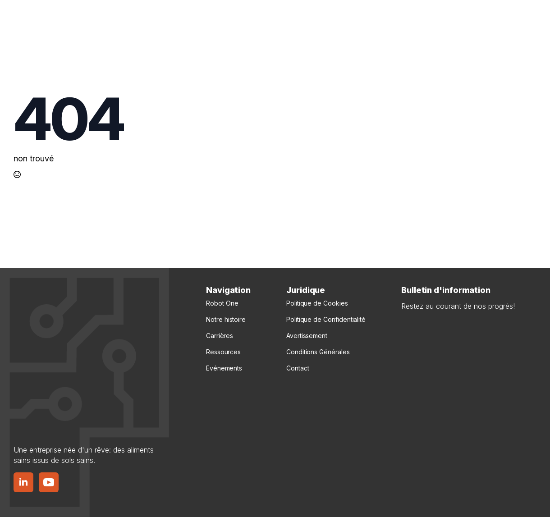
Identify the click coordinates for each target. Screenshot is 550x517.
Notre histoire (226, 319)
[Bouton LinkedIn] (23, 482)
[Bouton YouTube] (49, 482)
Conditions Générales (317, 352)
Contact (297, 368)
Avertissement (306, 335)
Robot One (222, 303)
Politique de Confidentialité (326, 319)
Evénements (224, 368)
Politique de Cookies (317, 303)
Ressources (223, 352)
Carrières (219, 335)
